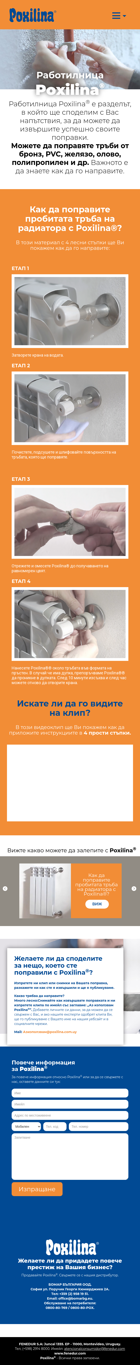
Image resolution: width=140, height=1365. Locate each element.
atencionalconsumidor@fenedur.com (94, 1349)
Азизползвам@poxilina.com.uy (50, 1032)
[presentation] (93, 1205)
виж (97, 904)
